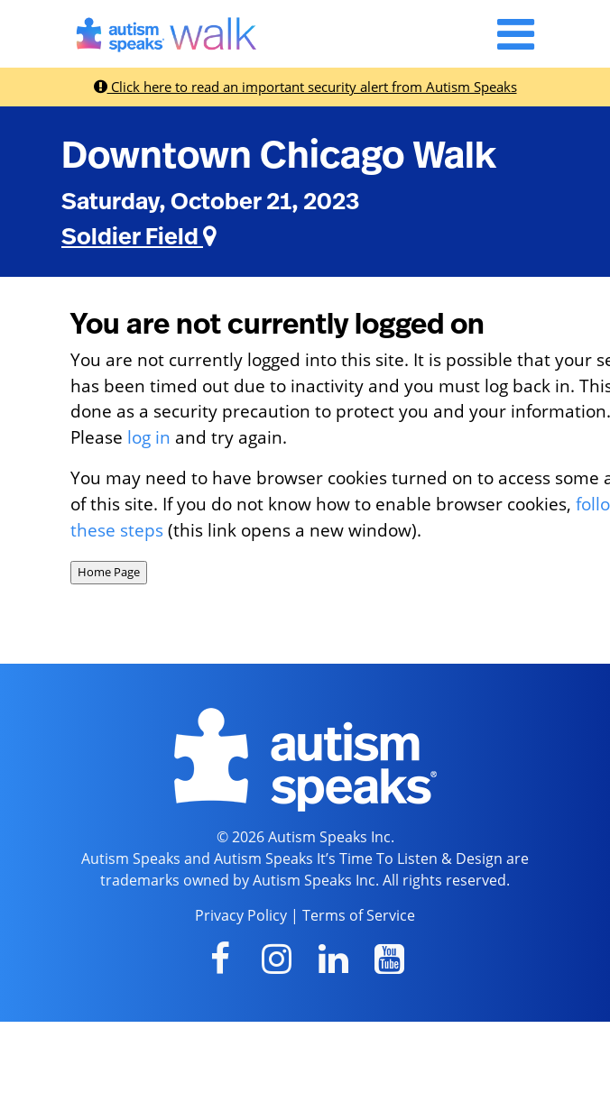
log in (149, 437)
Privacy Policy (241, 915)
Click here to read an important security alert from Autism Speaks (305, 87)
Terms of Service (358, 915)
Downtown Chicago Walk (278, 156)
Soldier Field (139, 237)
